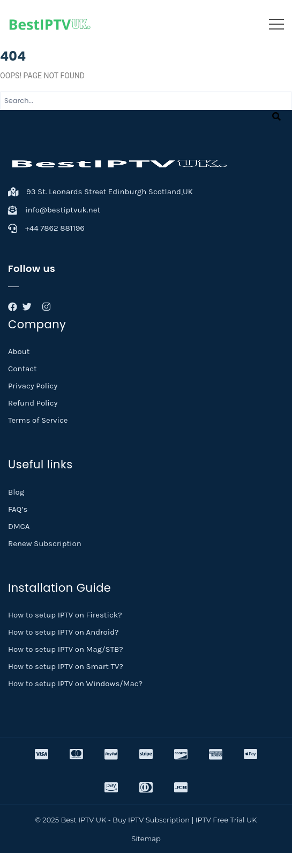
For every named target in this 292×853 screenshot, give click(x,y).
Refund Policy (33, 403)
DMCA (18, 526)
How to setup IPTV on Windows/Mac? (75, 683)
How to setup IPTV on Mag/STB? (65, 649)
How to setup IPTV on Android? (63, 632)
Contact (22, 368)
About (18, 351)
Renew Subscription (44, 543)
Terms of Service (38, 420)
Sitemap (146, 838)
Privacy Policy (32, 386)
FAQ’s (17, 509)
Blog (16, 492)
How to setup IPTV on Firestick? (65, 615)
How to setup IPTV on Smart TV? (65, 666)
